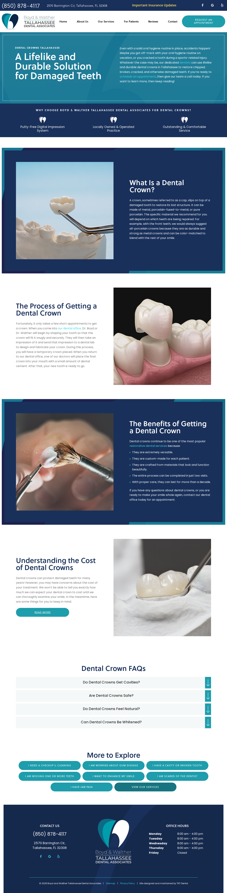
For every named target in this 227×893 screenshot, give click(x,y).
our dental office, (70, 328)
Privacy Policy (127, 883)
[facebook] (202, 5)
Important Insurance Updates (154, 5)
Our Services (106, 21)
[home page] (28, 21)
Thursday (156, 848)
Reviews (153, 21)
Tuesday (155, 838)
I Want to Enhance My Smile (114, 776)
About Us (82, 21)
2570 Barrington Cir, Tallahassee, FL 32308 (77, 5)
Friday (154, 852)
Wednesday (158, 843)
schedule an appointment (138, 76)
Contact (172, 21)
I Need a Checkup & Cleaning (49, 765)
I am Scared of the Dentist (177, 776)
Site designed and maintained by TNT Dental (163, 883)
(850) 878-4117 (21, 5)
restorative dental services (148, 446)
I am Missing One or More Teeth (49, 776)
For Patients (131, 21)
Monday (155, 833)
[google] (212, 5)
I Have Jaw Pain (82, 787)
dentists (185, 62)
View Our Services (145, 787)
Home (63, 21)
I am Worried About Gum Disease (113, 765)
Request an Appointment (203, 21)
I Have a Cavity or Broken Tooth (177, 765)
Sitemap (110, 883)
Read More (43, 612)
